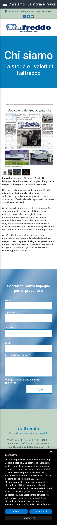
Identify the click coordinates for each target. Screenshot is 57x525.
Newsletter (13, 383)
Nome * (8, 300)
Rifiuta (16, 511)
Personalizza (28, 518)
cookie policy (36, 479)
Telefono (9, 328)
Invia (39, 389)
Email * (8, 343)
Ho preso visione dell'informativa (24, 379)
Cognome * (10, 312)
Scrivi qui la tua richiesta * (17, 355)
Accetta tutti (41, 511)
